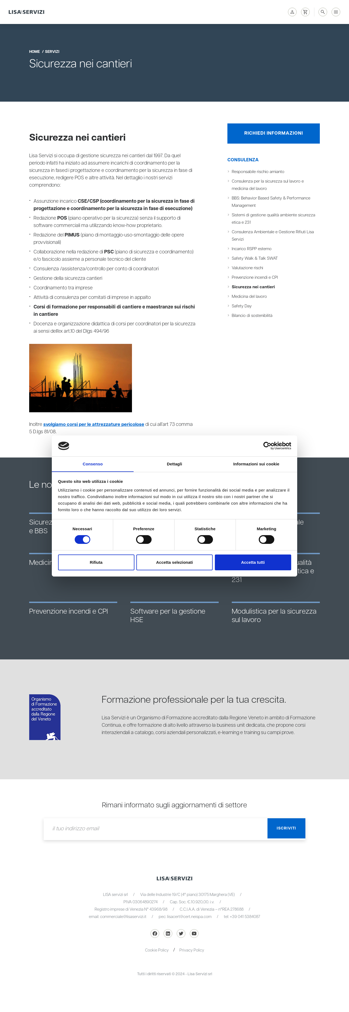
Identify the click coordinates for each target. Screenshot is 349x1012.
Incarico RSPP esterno (253, 250)
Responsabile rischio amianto (260, 173)
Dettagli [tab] (174, 463)
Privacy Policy (191, 950)
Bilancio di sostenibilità (253, 317)
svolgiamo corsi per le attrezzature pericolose (95, 424)
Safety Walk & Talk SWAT (256, 259)
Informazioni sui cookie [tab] (256, 463)
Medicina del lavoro (250, 298)
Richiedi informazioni (274, 134)
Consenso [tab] (93, 463)
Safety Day (242, 307)
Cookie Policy (157, 950)
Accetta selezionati (174, 562)
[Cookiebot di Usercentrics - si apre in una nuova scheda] (267, 446)
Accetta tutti (253, 562)
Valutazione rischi (249, 269)
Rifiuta (96, 562)
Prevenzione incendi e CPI (256, 279)
